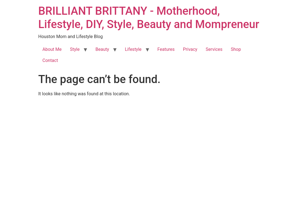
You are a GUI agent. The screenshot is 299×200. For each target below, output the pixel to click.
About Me (52, 49)
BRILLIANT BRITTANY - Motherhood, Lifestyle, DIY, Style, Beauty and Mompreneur (148, 17)
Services (214, 49)
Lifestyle (133, 49)
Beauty (102, 49)
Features (166, 49)
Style (75, 49)
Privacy (190, 49)
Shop (236, 49)
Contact (50, 60)
